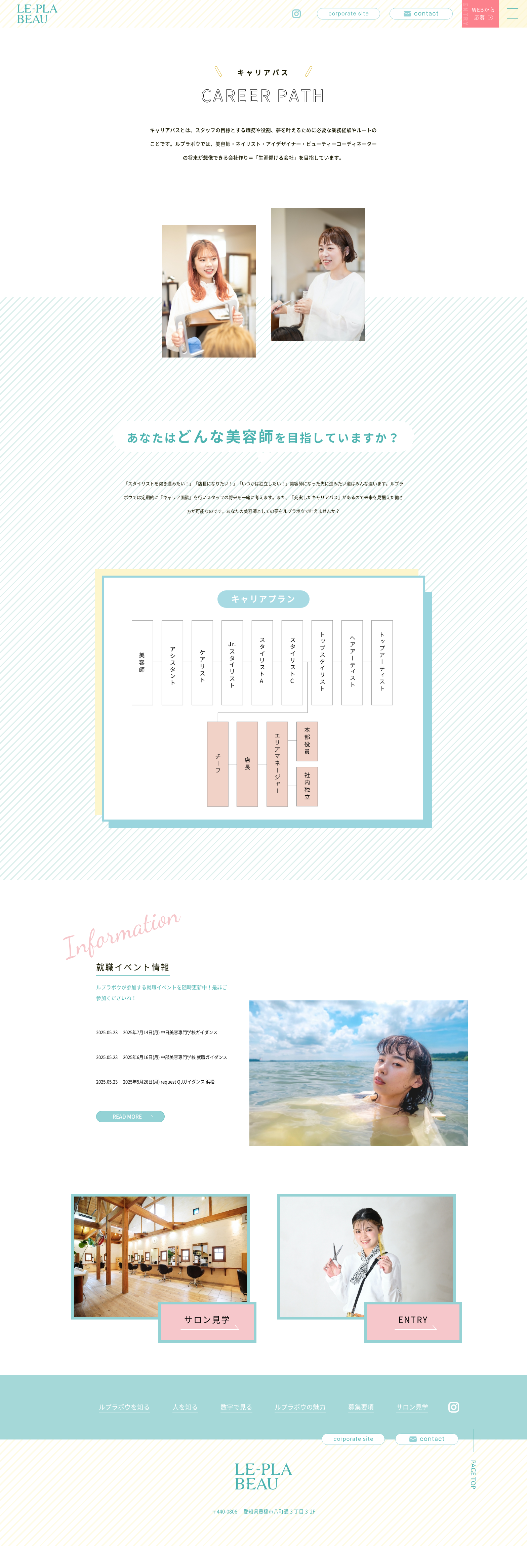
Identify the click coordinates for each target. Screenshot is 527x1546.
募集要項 (361, 1407)
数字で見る (236, 1407)
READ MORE (127, 1116)
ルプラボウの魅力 (300, 1407)
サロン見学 (412, 1407)
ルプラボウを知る (124, 1407)
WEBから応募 (483, 13)
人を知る (185, 1407)
